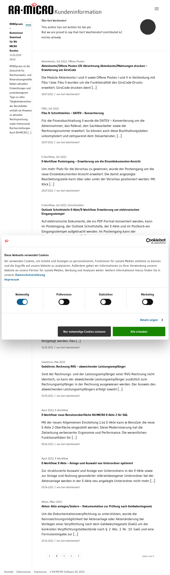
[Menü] (156, 8)
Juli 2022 (62, 61)
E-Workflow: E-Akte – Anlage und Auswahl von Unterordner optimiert (87, 463)
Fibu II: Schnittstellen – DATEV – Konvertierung (73, 113)
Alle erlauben (139, 331)
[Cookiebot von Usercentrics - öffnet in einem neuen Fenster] (149, 241)
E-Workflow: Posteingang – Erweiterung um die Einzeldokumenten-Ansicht (91, 161)
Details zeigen (149, 320)
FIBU (44, 108)
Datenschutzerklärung (30, 275)
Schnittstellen (76, 205)
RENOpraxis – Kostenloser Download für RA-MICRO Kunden (16, 37)
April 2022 (48, 410)
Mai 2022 (59, 362)
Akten (45, 501)
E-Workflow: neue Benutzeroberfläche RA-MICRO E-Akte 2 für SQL (85, 415)
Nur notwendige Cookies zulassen (84, 331)
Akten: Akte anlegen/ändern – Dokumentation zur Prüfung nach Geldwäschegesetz (97, 506)
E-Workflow (48, 157)
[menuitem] (156, 8)
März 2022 (56, 501)
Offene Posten (76, 61)
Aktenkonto (48, 61)
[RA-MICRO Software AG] (70, 8)
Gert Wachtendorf (70, 94)
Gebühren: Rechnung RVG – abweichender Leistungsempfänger (84, 366)
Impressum (11, 279)
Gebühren (47, 362)
